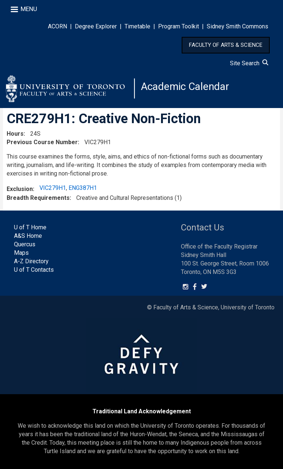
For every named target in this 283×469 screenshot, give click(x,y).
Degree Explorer (96, 26)
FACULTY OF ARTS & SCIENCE (225, 45)
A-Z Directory (31, 261)
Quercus (24, 244)
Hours (15, 133)
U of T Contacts (34, 269)
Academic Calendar (185, 86)
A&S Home (28, 236)
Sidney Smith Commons (237, 26)
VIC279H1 (52, 187)
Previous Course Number (42, 142)
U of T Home (30, 227)
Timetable (137, 26)
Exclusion (20, 188)
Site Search (249, 63)
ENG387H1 (83, 187)
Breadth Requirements (38, 197)
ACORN (57, 26)
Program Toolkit (178, 26)
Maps (21, 252)
